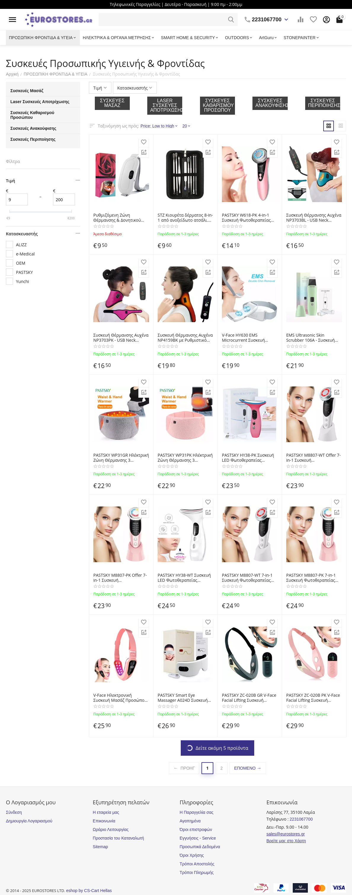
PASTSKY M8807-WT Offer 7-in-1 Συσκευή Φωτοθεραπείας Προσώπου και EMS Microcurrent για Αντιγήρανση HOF (313, 458)
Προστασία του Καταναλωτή (118, 838)
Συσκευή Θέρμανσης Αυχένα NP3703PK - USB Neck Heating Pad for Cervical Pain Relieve (120, 338)
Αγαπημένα (190, 821)
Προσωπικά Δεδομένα (200, 846)
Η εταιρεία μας (106, 812)
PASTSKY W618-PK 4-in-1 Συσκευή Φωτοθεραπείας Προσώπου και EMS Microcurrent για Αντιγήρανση (246, 218)
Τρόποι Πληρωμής (197, 872)
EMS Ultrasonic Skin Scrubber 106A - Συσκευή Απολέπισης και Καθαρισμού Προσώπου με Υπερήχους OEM (314, 338)
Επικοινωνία (104, 821)
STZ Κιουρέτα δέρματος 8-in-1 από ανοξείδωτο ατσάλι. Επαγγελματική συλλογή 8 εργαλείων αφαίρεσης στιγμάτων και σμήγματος (185, 218)
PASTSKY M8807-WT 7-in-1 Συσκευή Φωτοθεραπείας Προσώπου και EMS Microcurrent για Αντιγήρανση (247, 578)
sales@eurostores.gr (285, 834)
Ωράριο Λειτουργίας (111, 829)
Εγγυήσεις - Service (198, 838)
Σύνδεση (14, 812)
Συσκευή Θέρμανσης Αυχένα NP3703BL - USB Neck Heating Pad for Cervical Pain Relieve (313, 218)
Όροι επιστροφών (196, 829)
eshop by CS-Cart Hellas (89, 890)
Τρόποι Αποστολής (197, 864)
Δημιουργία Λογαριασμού (29, 821)
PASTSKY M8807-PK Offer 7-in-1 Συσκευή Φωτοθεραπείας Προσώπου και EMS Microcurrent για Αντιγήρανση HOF (120, 578)
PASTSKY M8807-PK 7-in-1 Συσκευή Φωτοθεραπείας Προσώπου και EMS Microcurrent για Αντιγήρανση (311, 578)
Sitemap (100, 846)
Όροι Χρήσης (192, 855)
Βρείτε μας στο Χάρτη (286, 840)
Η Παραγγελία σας (196, 812)
